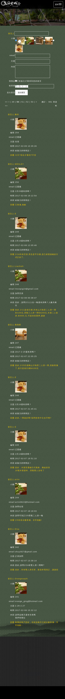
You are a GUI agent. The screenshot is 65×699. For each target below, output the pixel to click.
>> (6, 105)
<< (6, 101)
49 (13, 101)
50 (18, 101)
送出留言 (21, 92)
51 (22, 101)
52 (27, 101)
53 (32, 101)
